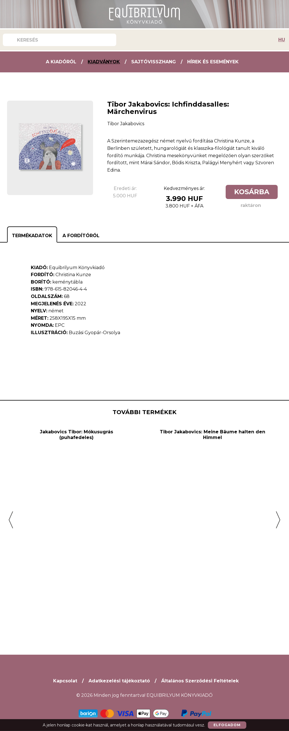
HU (281, 39)
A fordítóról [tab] (81, 235)
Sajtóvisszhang (153, 61)
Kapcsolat (65, 681)
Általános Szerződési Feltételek (200, 681)
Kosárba (251, 192)
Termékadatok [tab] (32, 235)
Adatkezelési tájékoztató (119, 681)
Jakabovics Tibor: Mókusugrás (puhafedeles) (76, 570)
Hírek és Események (213, 61)
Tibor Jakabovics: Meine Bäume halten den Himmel (212, 570)
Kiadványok (104, 61)
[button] (11, 520)
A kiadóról (61, 61)
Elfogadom (227, 725)
